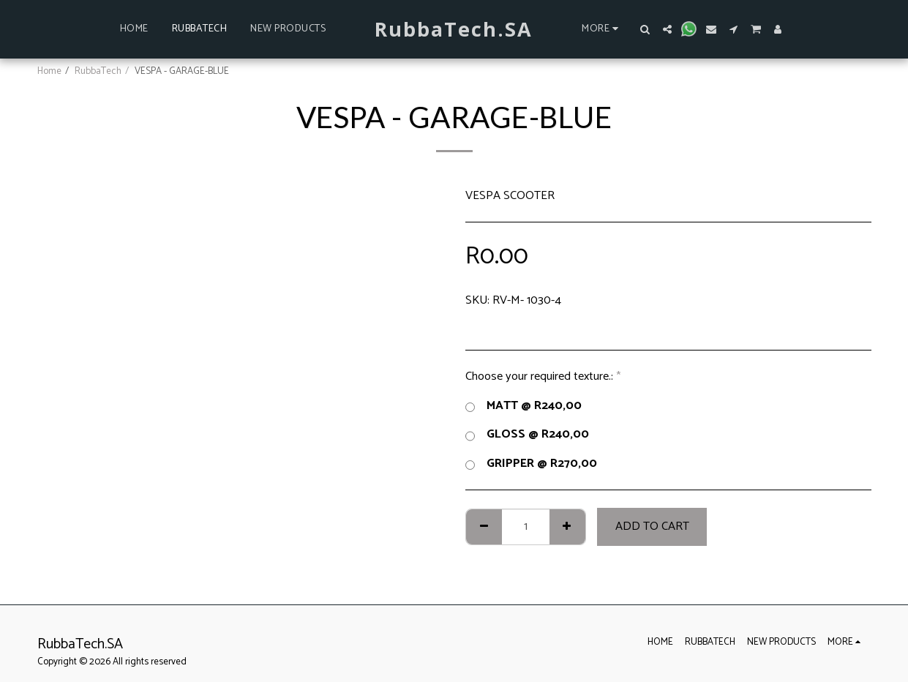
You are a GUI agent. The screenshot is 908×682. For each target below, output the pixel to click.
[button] (645, 29)
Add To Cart (652, 526)
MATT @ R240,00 (523, 406)
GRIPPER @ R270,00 (531, 464)
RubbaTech (98, 71)
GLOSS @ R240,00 (527, 434)
